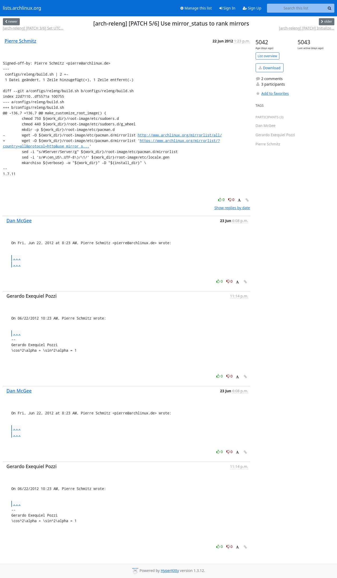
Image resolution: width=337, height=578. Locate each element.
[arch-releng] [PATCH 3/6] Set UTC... (33, 28)
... (17, 258)
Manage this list (196, 8)
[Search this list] (296, 8)
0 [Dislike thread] (231, 199)
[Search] (329, 8)
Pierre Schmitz (20, 41)
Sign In (227, 8)
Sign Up (252, 8)
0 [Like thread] (221, 199)
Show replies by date (232, 207)
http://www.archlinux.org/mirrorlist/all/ (180, 135)
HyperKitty (170, 570)
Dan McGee (19, 220)
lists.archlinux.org (22, 8)
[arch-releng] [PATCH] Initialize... (306, 28)
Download (269, 67)
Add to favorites (272, 93)
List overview (267, 56)
